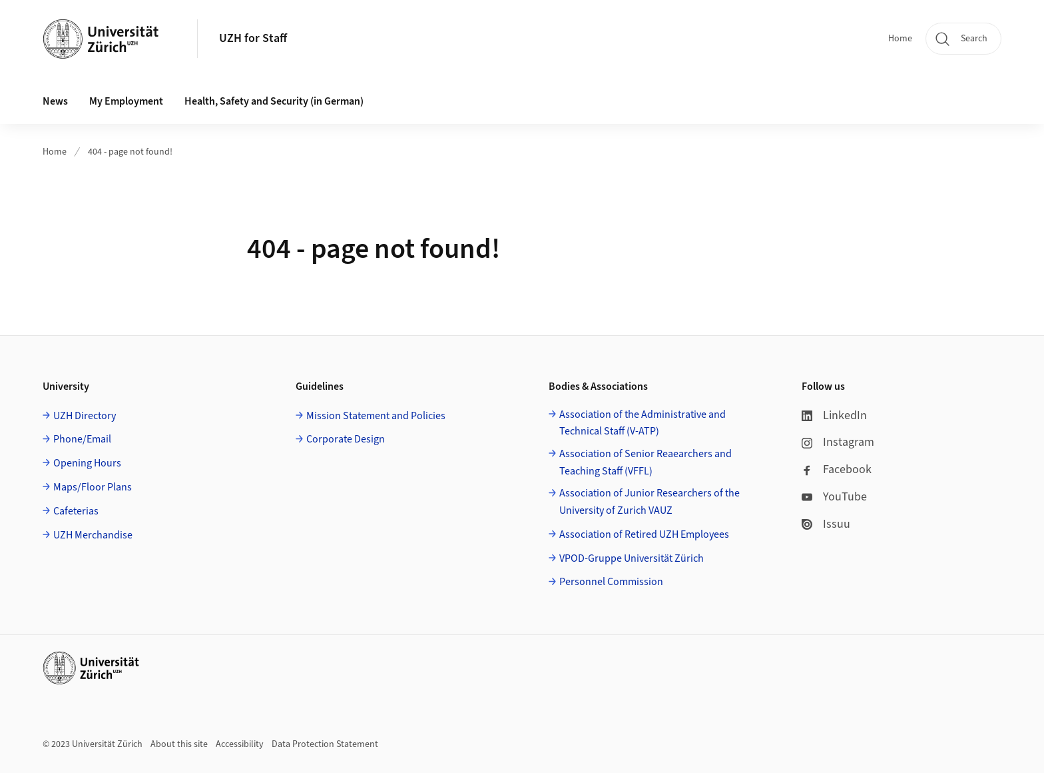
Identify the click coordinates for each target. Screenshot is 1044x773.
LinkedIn (834, 415)
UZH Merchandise (92, 535)
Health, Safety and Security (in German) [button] (274, 101)
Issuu (826, 524)
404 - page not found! (130, 152)
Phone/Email (82, 439)
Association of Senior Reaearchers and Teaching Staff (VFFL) (645, 462)
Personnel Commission (611, 581)
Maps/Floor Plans (92, 487)
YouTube (834, 496)
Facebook (837, 469)
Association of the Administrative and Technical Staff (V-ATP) (642, 423)
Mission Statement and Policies (375, 415)
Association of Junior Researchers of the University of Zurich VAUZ (649, 502)
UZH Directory (84, 415)
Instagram (838, 442)
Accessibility (240, 744)
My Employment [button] (126, 101)
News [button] (55, 101)
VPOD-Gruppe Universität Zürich (631, 558)
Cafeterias (76, 511)
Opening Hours (87, 463)
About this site (179, 744)
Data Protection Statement (325, 744)
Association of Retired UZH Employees (644, 534)
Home (900, 38)
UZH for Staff (253, 38)
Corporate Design (345, 439)
